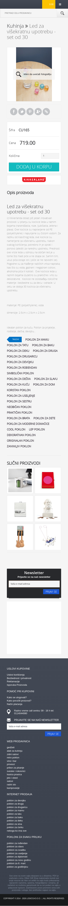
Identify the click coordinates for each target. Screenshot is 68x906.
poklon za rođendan (22, 367)
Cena (12, 143)
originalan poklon (20, 440)
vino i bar (11, 761)
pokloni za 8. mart (16, 863)
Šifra (12, 130)
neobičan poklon (19, 407)
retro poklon (13, 757)
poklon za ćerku (15, 827)
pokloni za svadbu (16, 850)
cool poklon (16, 429)
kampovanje (13, 788)
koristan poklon (19, 390)
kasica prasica (14, 774)
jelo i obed (12, 777)
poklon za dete (44, 418)
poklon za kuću (18, 384)
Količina (14, 156)
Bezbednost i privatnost (19, 678)
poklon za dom (44, 384)
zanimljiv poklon (19, 446)
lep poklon (37, 429)
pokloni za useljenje (17, 853)
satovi (10, 781)
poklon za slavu (46, 379)
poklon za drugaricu (22, 356)
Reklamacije (13, 681)
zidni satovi (12, 754)
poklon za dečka (19, 379)
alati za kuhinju (14, 750)
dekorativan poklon (21, 435)
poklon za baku (43, 345)
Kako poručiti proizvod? (19, 700)
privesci (11, 764)
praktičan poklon (19, 412)
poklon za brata (18, 418)
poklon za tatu (17, 345)
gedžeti (10, 747)
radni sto (11, 784)
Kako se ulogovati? (17, 697)
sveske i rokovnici (16, 771)
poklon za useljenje (21, 395)
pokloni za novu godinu (19, 860)
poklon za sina (14, 824)
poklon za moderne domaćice (28, 424)
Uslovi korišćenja (16, 674)
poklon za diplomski (17, 856)
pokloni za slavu (15, 846)
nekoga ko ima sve (16, 830)
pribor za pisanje (15, 767)
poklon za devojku (20, 362)
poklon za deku (18, 351)
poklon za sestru (19, 401)
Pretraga (62, 13)
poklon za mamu (37, 339)
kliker (13, 4)
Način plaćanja (14, 704)
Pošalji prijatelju (38, 111)
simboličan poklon (20, 373)
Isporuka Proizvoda (17, 685)
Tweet (22, 111)
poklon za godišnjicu (17, 866)
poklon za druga (45, 351)
